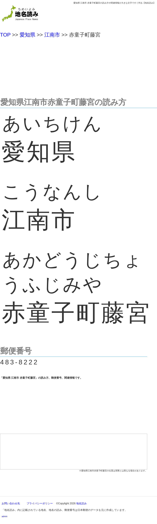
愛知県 (27, 35)
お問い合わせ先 (11, 503)
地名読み (81, 503)
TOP (5, 35)
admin (4, 516)
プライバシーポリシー (40, 503)
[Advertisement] (78, 66)
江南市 (52, 35)
